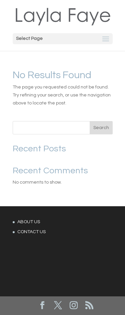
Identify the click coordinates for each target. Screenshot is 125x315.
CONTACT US (31, 232)
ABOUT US (28, 222)
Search (101, 127)
